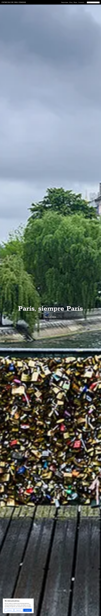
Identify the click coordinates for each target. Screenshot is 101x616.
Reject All (18, 610)
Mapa (75, 2)
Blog (70, 2)
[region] (18, 606)
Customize (9, 610)
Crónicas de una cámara (13, 2)
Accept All (27, 610)
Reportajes (64, 2)
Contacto (81, 2)
